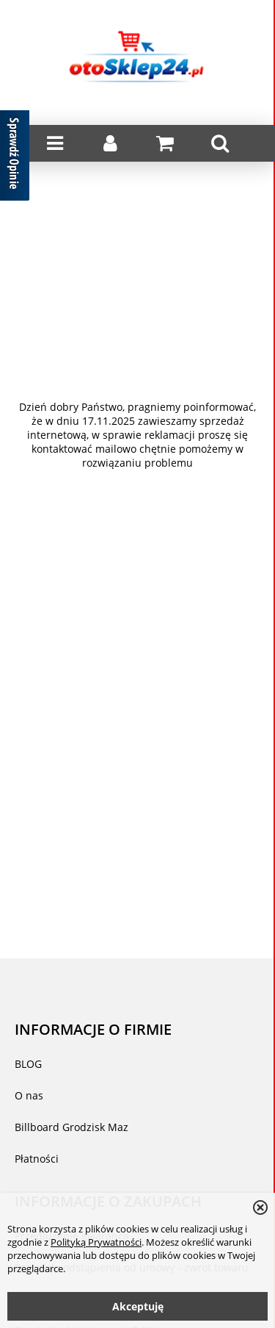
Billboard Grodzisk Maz (71, 1127)
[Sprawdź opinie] (14, 158)
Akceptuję (138, 1306)
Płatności (37, 1159)
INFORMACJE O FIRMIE (93, 1029)
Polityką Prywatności (96, 1242)
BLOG (28, 1064)
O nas (29, 1095)
